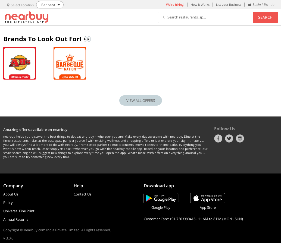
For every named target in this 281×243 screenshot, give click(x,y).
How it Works (200, 4)
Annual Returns (15, 219)
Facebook (218, 138)
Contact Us (82, 194)
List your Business (228, 4)
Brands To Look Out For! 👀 (47, 38)
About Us (10, 194)
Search (265, 17)
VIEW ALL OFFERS (140, 100)
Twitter (229, 138)
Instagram (240, 138)
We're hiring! (175, 4)
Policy (8, 202)
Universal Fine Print (19, 211)
